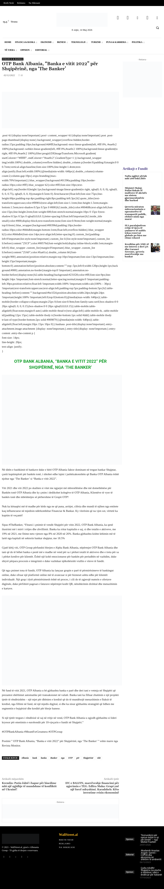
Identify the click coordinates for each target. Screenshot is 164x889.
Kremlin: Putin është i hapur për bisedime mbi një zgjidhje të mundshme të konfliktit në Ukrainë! (29, 786)
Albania (25, 758)
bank (34, 758)
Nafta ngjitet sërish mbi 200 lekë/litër (136, 177)
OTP (70, 758)
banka (44, 758)
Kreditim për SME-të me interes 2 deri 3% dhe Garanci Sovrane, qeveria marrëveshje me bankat (137, 250)
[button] (157, 27)
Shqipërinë (88, 758)
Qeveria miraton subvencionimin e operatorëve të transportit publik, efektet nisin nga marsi (135, 213)
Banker (53, 758)
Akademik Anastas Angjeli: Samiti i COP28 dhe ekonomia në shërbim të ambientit (151, 855)
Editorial (130, 854)
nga (63, 758)
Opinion (129, 839)
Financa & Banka (12, 59)
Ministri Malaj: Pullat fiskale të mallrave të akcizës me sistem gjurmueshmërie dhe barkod (136, 194)
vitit (99, 758)
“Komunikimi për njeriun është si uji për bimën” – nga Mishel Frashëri (150, 838)
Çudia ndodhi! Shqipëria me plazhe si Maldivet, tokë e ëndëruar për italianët (151, 871)
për (77, 758)
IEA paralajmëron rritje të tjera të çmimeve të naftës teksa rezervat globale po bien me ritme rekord (135, 231)
